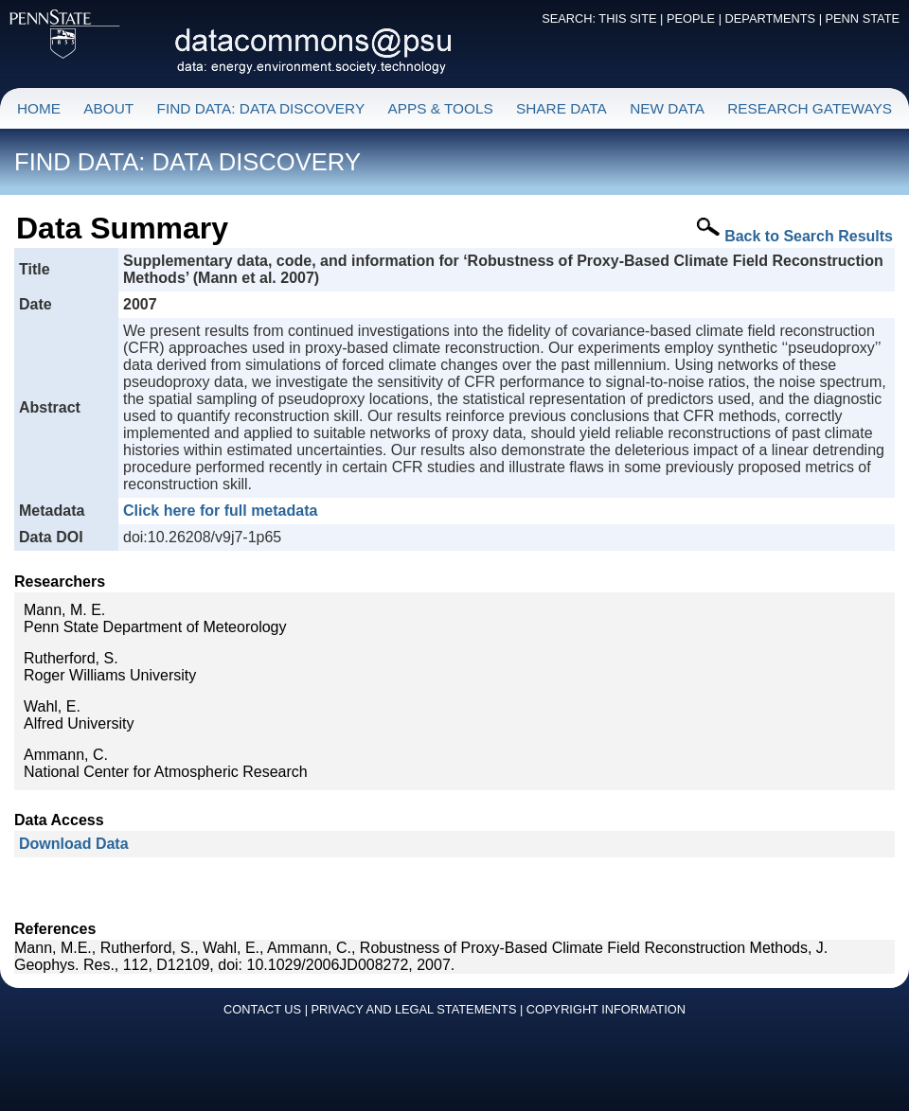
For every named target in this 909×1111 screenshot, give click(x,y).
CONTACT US (262, 1009)
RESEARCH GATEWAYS (809, 108)
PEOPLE (691, 18)
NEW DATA (667, 108)
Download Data (74, 844)
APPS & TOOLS (439, 108)
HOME (39, 108)
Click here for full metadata (220, 511)
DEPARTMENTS (770, 18)
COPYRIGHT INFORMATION (606, 1009)
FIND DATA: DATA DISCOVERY (261, 108)
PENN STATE (863, 18)
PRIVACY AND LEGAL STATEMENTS (414, 1009)
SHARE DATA (561, 108)
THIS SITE (627, 18)
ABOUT (108, 108)
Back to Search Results (808, 236)
